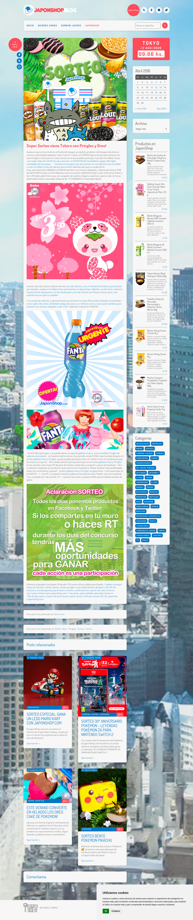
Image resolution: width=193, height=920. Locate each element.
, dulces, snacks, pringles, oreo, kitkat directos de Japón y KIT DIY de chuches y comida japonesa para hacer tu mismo (71, 589)
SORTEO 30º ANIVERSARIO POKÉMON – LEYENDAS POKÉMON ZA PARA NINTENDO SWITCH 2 (101, 727)
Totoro (89, 629)
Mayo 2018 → (162, 108)
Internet (154, 473)
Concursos (59, 614)
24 (147, 97)
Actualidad (142, 443)
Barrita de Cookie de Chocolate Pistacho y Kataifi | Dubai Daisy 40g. (156, 159)
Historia (141, 473)
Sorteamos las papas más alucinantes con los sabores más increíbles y (74, 165)
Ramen (155, 506)
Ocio (138, 502)
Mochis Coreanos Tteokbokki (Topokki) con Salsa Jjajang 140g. (157, 381)
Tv (137, 540)
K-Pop (154, 482)
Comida (160, 453)
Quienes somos (49, 907)
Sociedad (141, 521)
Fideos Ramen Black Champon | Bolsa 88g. (157, 275)
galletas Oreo (84, 453)
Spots (153, 521)
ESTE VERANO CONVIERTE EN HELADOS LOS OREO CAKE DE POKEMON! (47, 812)
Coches (150, 448)
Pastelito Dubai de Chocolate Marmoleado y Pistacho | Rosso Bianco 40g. (155, 304)
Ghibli (58, 629)
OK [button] (106, 911)
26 (156, 97)
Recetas (40, 801)
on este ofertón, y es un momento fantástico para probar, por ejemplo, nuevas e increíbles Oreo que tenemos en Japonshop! (74, 288)
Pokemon (104, 714)
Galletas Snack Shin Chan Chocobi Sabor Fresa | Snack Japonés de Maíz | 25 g (156, 189)
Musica (154, 492)
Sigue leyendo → (33, 743)
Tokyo (162, 530)
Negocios (141, 497)
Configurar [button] (116, 911)
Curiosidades (143, 463)
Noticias (154, 497)
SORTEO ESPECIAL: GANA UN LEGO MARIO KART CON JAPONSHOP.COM (46, 719)
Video (145, 540)
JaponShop (133, 10)
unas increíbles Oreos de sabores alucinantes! (50, 166)
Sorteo (81, 629)
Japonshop (92, 25)
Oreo (64, 629)
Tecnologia (142, 526)
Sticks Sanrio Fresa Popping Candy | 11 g (156, 408)
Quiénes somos (47, 25)
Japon (31, 801)
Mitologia (141, 492)
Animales (157, 443)
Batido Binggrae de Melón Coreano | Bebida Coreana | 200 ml (157, 248)
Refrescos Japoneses (148, 516)
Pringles (52, 459)
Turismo (157, 535)
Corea (154, 458)
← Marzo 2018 (140, 108)
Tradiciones (143, 535)
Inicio (30, 25)
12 (156, 87)
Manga (150, 487)
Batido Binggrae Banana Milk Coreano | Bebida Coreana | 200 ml (156, 219)
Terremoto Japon (145, 530)
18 (152, 92)
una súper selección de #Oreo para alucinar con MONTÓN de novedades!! (62, 160)
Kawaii (140, 487)
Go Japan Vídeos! (145, 468)
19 (156, 92)
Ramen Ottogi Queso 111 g (156, 355)
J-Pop (139, 477)
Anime (139, 448)
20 (160, 92)
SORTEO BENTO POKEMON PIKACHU (96, 838)
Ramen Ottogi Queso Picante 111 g (156, 332)
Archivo (141, 123)
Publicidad (142, 506)
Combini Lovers (71, 25)
